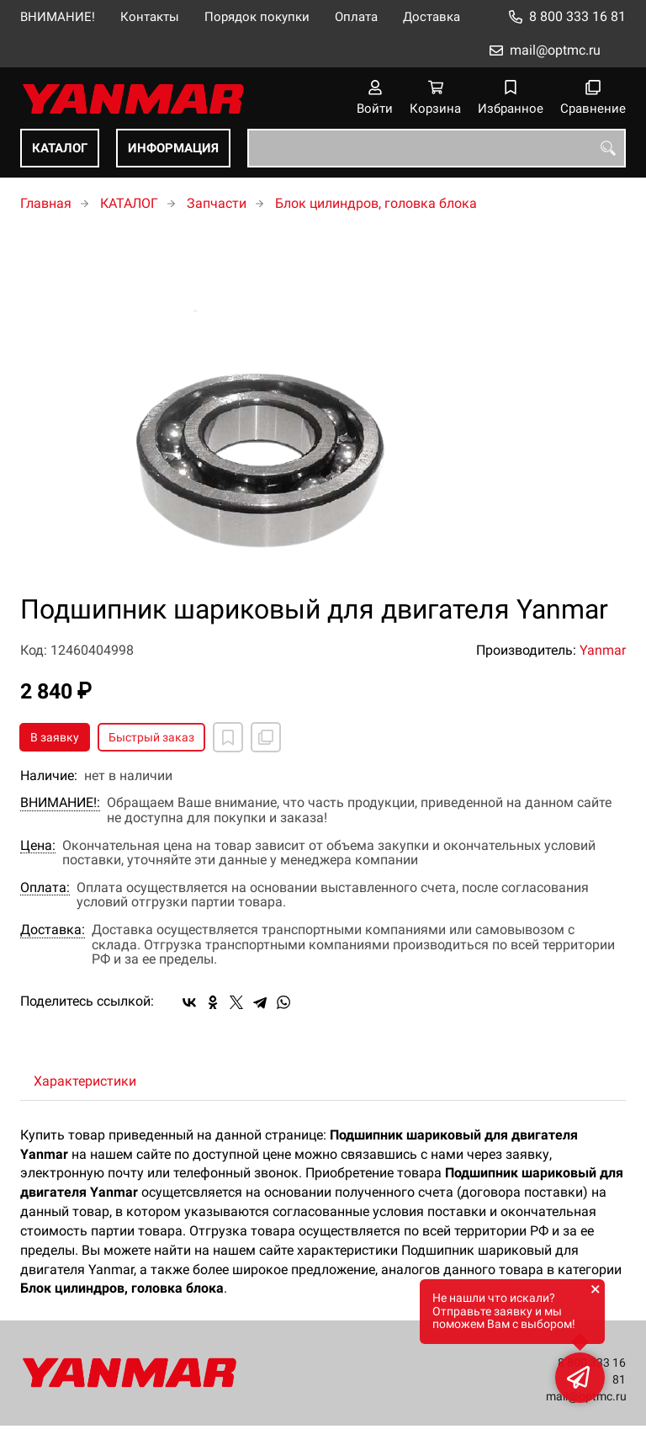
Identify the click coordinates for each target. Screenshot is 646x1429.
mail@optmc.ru (555, 50)
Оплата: (45, 887)
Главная (45, 203)
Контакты (149, 16)
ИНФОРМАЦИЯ (173, 148)
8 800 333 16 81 (577, 16)
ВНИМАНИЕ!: (60, 802)
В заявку (54, 737)
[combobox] (436, 148)
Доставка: (52, 930)
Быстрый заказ (151, 737)
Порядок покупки (257, 16)
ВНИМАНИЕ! (57, 16)
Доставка (431, 16)
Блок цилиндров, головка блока (376, 203)
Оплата (356, 16)
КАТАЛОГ (59, 148)
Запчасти (216, 203)
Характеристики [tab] (85, 1081)
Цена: (38, 845)
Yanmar (603, 650)
